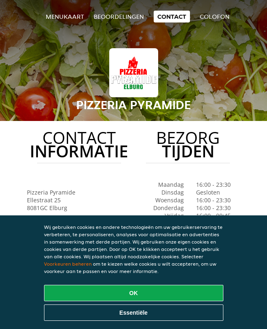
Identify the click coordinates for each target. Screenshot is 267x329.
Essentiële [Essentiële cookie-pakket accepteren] (133, 312)
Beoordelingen (119, 16)
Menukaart (65, 16)
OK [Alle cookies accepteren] (133, 293)
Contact (171, 16)
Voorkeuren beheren (68, 264)
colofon (214, 16)
